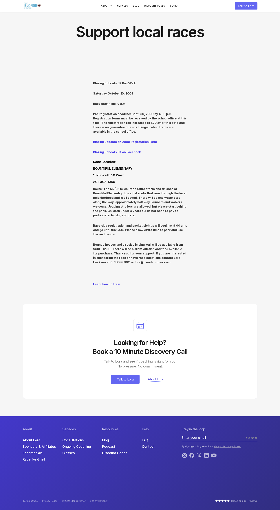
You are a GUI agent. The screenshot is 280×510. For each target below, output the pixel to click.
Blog (136, 5)
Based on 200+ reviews (244, 501)
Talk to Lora (246, 6)
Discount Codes (154, 5)
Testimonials (33, 453)
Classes (68, 453)
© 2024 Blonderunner (74, 501)
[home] (33, 5)
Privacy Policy (49, 501)
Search (174, 5)
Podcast (108, 446)
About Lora (31, 440)
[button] (106, 6)
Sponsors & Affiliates (39, 446)
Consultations (73, 440)
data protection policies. (227, 446)
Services (122, 5)
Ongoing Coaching (76, 446)
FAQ (145, 440)
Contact (148, 446)
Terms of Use (30, 501)
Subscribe (251, 437)
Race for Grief (34, 459)
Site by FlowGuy (98, 501)
